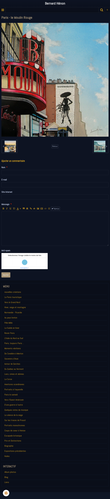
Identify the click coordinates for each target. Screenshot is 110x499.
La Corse (8, 379)
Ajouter (6, 274)
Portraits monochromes (14, 425)
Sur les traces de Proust (15, 420)
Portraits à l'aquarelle (13, 389)
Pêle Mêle (8, 322)
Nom (3, 167)
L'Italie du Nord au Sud (13, 338)
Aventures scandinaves (14, 384)
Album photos (10, 472)
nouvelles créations (12, 292)
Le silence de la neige (13, 415)
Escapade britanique (13, 435)
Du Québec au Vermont (14, 368)
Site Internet (6, 191)
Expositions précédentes (15, 450)
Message (5, 204)
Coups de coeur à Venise (14, 430)
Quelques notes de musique (16, 409)
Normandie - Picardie (13, 312)
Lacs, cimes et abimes (14, 374)
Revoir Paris (9, 333)
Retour (55, 146)
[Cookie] (6, 493)
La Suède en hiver (11, 327)
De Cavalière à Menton (13, 353)
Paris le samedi (11, 394)
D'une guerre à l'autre (13, 404)
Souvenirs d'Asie (11, 358)
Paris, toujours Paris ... (14, 343)
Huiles (7, 456)
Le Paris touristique (12, 297)
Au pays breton (10, 317)
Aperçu (55, 208)
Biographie (8, 445)
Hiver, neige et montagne (15, 307)
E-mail (4, 179)
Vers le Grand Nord (12, 302)
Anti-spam (5, 250)
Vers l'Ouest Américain (14, 399)
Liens (6, 482)
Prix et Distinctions (12, 440)
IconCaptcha (24, 268)
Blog (6, 477)
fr (107, 9)
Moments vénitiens (12, 348)
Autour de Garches (12, 363)
